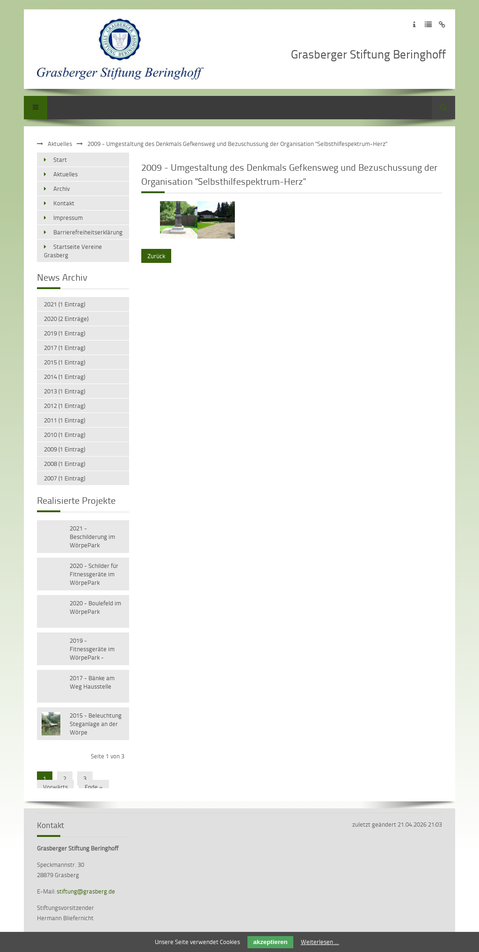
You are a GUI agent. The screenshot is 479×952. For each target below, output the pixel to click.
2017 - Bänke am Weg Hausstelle (92, 682)
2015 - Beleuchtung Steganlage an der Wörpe (96, 723)
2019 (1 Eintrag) (64, 333)
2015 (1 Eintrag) (64, 362)
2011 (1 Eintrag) (64, 420)
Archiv (61, 188)
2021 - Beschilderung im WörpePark (92, 536)
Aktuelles (60, 143)
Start (60, 159)
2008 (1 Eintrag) (64, 463)
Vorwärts (55, 787)
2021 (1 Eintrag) (64, 304)
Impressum (68, 217)
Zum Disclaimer (442, 24)
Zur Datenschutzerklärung (428, 24)
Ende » (94, 787)
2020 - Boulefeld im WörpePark (95, 607)
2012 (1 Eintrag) (64, 405)
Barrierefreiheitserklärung (88, 232)
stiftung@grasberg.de (86, 891)
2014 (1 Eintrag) (64, 376)
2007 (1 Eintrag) (64, 478)
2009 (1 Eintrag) (64, 449)
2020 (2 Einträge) (66, 318)
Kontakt (63, 203)
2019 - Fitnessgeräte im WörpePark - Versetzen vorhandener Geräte (96, 649)
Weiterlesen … (320, 941)
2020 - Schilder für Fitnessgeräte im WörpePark (94, 574)
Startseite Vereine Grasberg (73, 250)
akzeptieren (270, 941)
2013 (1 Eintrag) (64, 391)
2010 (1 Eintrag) (64, 434)
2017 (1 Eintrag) (64, 347)
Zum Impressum (414, 24)
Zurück (156, 256)
